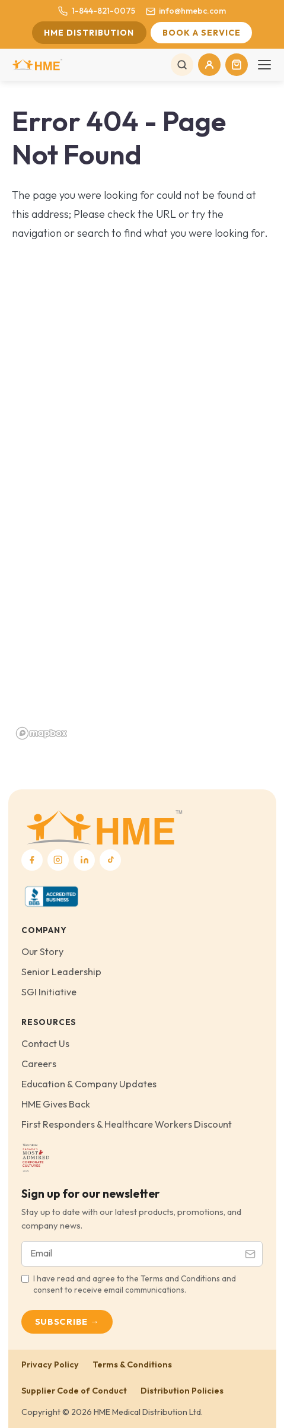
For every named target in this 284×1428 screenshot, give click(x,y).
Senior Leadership (61, 972)
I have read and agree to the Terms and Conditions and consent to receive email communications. (134, 1284)
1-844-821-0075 (96, 10)
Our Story (42, 951)
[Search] (182, 64)
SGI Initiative (48, 992)
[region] (142, 536)
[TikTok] (110, 860)
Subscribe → (67, 1321)
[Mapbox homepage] (41, 733)
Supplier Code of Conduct (74, 1390)
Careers (38, 1064)
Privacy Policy (50, 1364)
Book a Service (201, 32)
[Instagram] (58, 860)
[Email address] (130, 1254)
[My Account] (209, 64)
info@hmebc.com (186, 10)
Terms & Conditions (132, 1364)
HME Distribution (89, 32)
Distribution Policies (182, 1390)
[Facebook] (32, 860)
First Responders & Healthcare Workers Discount (126, 1124)
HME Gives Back (55, 1104)
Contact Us (45, 1043)
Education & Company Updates (89, 1084)
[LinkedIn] (84, 860)
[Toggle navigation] (264, 65)
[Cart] (236, 64)
